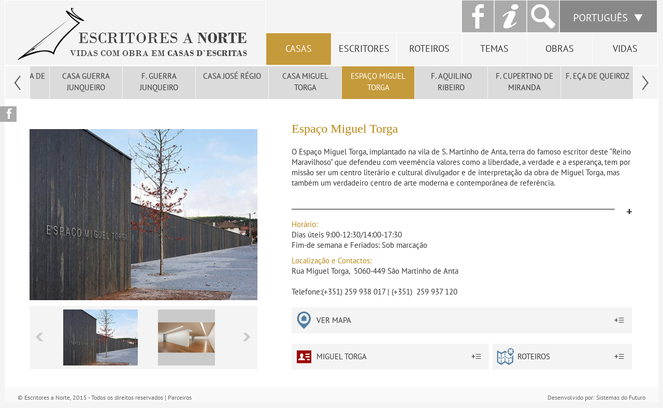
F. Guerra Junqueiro (159, 81)
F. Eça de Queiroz (597, 76)
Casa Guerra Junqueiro (86, 81)
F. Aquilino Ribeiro (451, 81)
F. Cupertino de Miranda (524, 81)
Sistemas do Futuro (620, 397)
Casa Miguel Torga (305, 81)
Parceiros (180, 397)
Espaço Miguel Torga (378, 81)
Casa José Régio (232, 76)
